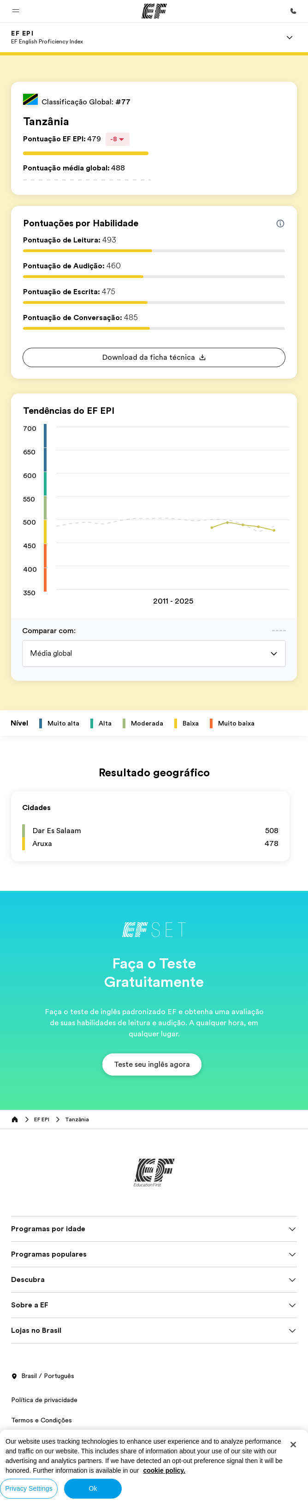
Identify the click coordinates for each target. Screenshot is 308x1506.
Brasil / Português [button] (42, 1376)
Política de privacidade (44, 1399)
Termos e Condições (41, 1420)
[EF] (154, 11)
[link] (47, 37)
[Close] (293, 1444)
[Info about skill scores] (280, 223)
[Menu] (289, 37)
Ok (93, 1488)
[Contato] (293, 11)
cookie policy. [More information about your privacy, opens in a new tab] (164, 1470)
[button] (15, 11)
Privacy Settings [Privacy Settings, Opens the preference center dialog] (29, 1488)
